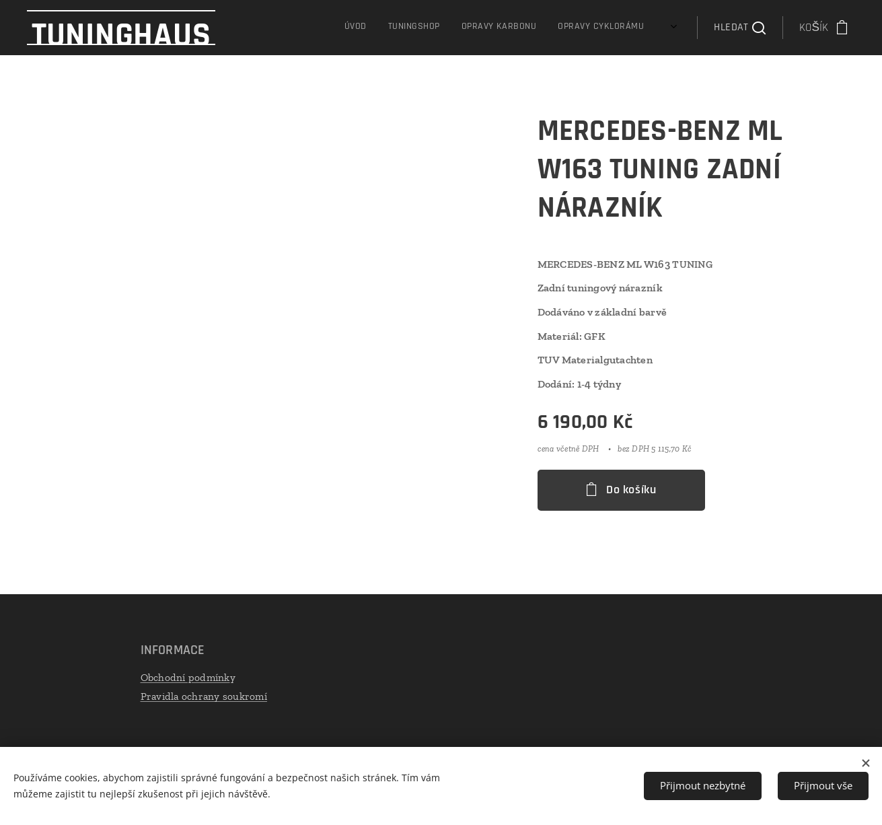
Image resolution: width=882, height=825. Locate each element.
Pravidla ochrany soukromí (203, 696)
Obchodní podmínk (184, 677)
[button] (739, 27)
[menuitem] (582, 27)
